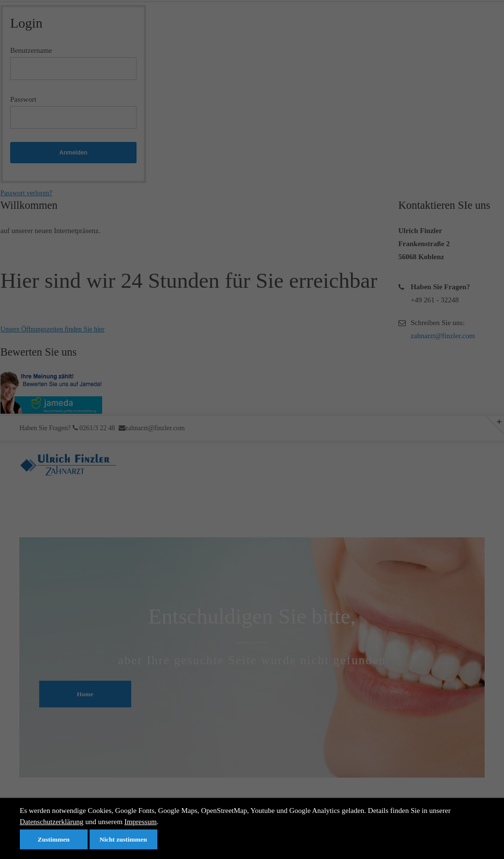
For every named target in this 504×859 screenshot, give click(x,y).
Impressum (140, 822)
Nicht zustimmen (123, 839)
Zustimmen (54, 839)
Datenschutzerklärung (52, 822)
